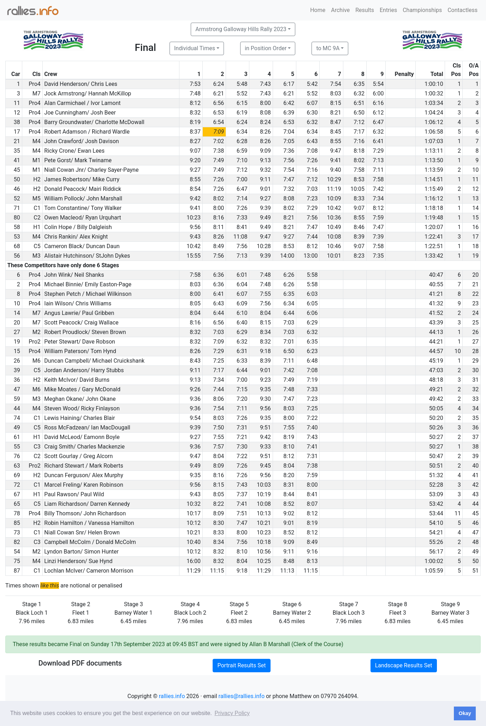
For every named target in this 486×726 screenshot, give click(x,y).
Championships (422, 10)
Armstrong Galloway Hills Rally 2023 (240, 29)
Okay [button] (464, 713)
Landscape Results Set (403, 665)
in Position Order (265, 48)
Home (317, 10)
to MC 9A (327, 48)
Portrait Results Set (241, 665)
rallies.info (172, 696)
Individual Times (194, 48)
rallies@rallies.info (242, 696)
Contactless (463, 10)
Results (364, 10)
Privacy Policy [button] (232, 713)
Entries (388, 10)
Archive (340, 10)
